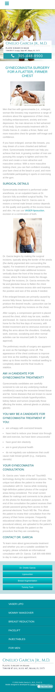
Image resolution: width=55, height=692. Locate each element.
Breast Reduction (21, 621)
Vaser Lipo (16, 604)
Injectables (17, 639)
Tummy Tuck (27, 587)
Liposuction (27, 574)
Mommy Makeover (21, 612)
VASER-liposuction (34, 210)
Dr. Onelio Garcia (27, 568)
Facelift (14, 630)
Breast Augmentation (27, 581)
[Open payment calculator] (45, 686)
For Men (14, 648)
